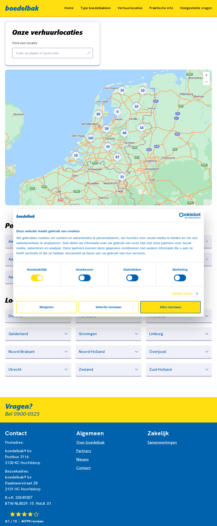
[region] (108, 137)
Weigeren (46, 307)
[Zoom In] (206, 75)
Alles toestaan (170, 307)
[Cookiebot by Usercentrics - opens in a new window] (182, 216)
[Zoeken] (88, 53)
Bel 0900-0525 (22, 414)
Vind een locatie (24, 43)
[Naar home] (22, 8)
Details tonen (182, 293)
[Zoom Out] (206, 81)
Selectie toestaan (109, 307)
